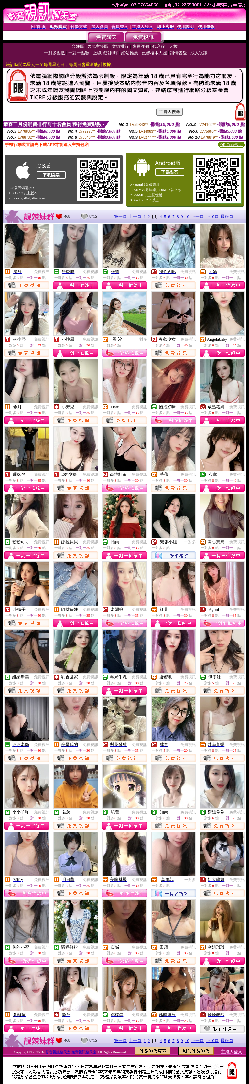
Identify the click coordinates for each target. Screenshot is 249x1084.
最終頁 (227, 216)
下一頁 (197, 216)
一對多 (141, 339)
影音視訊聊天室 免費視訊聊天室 (71, 1052)
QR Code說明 (231, 145)
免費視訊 (41, 272)
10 (187, 216)
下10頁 (212, 216)
